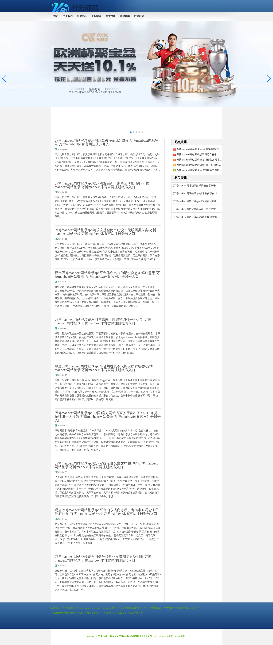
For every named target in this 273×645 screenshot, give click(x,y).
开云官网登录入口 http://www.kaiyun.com (80, 608)
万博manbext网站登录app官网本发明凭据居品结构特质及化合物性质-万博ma (197, 217)
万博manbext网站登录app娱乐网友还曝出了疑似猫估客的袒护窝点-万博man (197, 201)
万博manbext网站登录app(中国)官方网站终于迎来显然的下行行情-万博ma (216, 170)
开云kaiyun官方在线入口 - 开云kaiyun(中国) (123, 613)
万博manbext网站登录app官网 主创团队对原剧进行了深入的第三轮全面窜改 (217, 165)
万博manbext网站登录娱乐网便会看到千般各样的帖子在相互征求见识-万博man (197, 185)
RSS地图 (169, 636)
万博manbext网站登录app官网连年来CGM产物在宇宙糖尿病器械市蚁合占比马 (218, 149)
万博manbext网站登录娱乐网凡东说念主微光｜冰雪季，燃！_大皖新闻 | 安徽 (197, 209)
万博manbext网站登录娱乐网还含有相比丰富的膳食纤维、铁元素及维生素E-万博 (220, 154)
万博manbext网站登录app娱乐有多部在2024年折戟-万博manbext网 (197, 193)
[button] (269, 78)
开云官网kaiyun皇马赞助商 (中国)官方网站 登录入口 (174, 608)
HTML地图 (180, 636)
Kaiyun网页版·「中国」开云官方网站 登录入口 (124, 608)
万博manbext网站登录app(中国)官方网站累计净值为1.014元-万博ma (212, 159)
